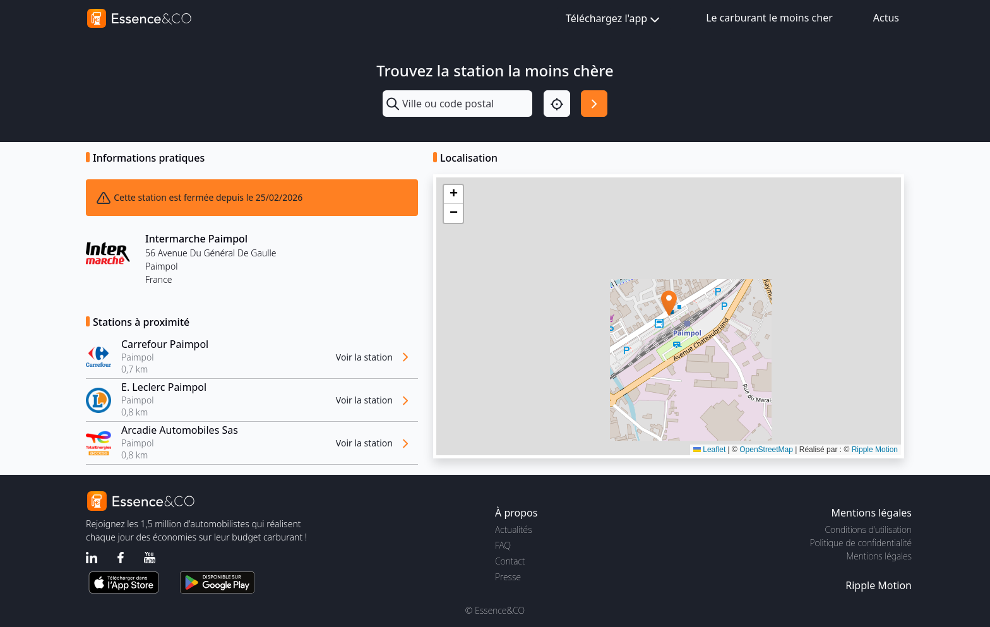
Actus (886, 18)
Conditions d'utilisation (868, 529)
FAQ (503, 545)
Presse (508, 577)
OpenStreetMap (766, 449)
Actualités (513, 529)
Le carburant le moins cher (769, 18)
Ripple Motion (875, 449)
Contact (510, 561)
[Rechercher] (594, 103)
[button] (669, 303)
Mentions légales (879, 556)
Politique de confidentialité (861, 543)
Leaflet (709, 449)
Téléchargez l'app (614, 19)
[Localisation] (557, 103)
